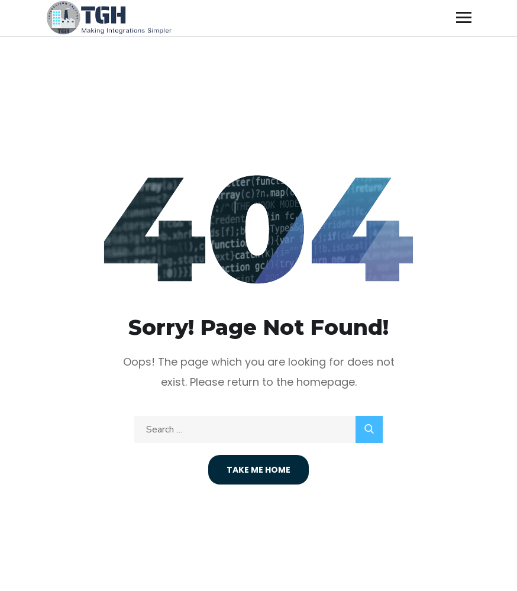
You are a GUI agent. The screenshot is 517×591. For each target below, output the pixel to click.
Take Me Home (258, 470)
